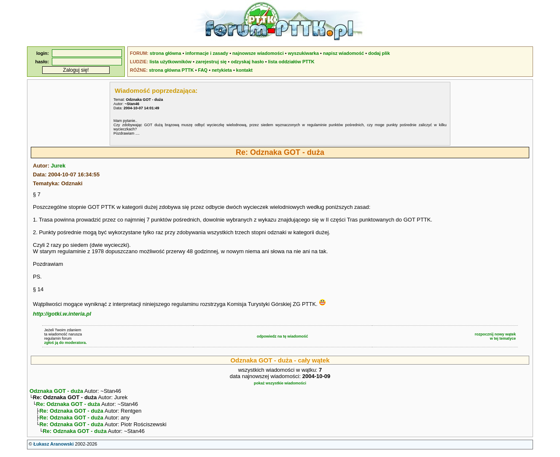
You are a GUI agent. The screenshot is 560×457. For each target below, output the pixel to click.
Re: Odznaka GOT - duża (68, 406)
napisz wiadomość (343, 53)
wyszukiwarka (303, 53)
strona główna (165, 53)
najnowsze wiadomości (258, 53)
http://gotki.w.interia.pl (62, 314)
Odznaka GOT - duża (56, 391)
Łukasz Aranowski (53, 449)
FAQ (203, 70)
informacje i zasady (207, 53)
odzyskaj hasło (247, 61)
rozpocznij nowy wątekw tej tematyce (495, 336)
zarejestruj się (211, 61)
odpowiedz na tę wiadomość (282, 336)
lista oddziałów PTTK (291, 61)
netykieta (222, 70)
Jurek (58, 165)
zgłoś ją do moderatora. (65, 343)
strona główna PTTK (171, 70)
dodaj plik (379, 53)
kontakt (244, 70)
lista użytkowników (170, 61)
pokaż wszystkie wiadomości (280, 383)
